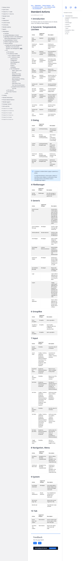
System (67, 32)
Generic (67, 24)
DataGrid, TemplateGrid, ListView (71, 18)
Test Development (36, 8)
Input (67, 28)
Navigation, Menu (70, 30)
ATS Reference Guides (37, 7)
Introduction (69, 16)
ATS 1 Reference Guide (49, 7)
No (39, 543)
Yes (35, 543)
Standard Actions (68, 12)
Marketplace (38, 5)
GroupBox (68, 26)
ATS (53, 5)
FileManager (69, 22)
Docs (32, 5)
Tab (67, 34)
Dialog (67, 21)
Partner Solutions (46, 5)
